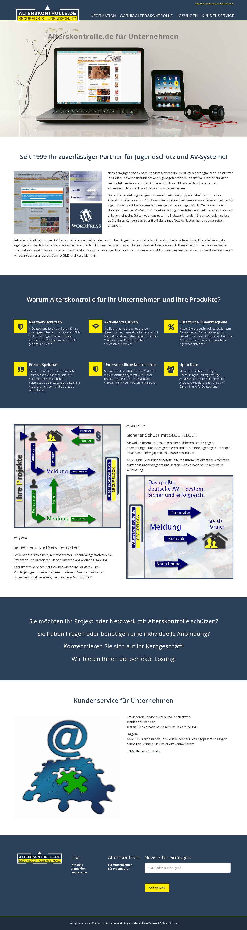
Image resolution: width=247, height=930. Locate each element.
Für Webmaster (118, 868)
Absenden (157, 888)
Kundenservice (218, 17)
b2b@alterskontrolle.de (143, 751)
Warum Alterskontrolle (146, 17)
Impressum (79, 872)
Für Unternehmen (120, 864)
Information (103, 17)
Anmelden (78, 868)
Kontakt (77, 864)
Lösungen (187, 17)
